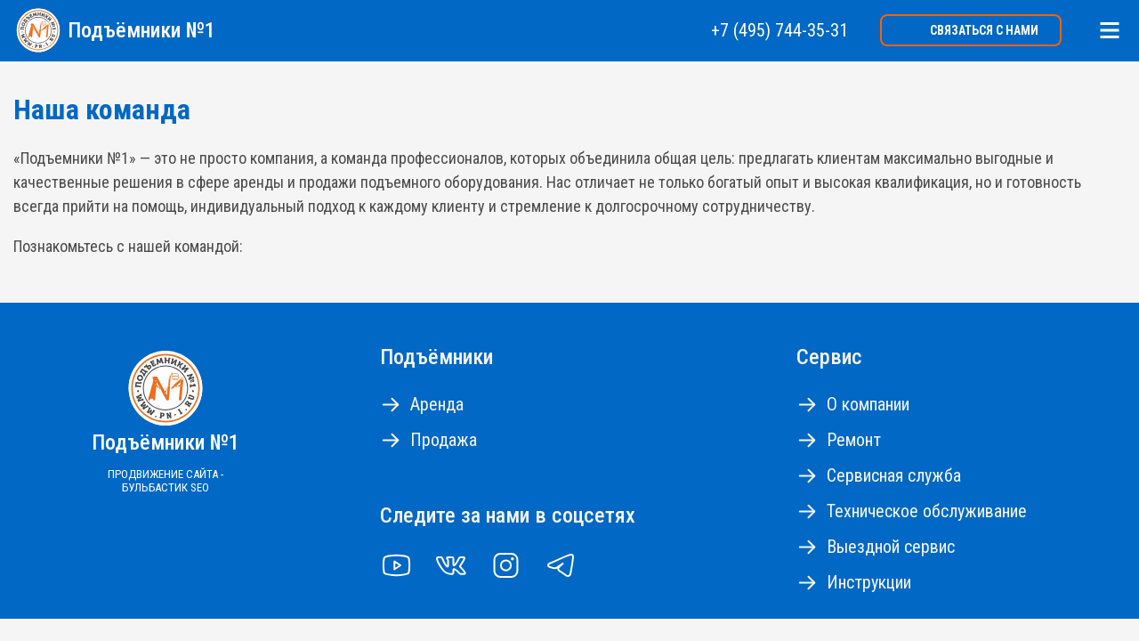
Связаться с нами (984, 30)
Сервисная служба (894, 475)
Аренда (437, 404)
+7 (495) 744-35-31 (779, 30)
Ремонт (854, 439)
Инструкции (869, 582)
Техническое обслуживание (927, 511)
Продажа (443, 439)
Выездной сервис (891, 546)
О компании (868, 404)
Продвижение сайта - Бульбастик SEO (165, 480)
